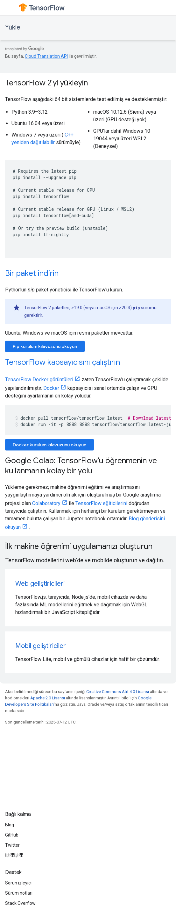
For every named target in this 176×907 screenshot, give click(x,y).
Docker (51, 388)
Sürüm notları (18, 893)
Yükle (12, 27)
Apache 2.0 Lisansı (47, 698)
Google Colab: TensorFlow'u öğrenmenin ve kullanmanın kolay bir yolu (81, 466)
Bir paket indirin (32, 273)
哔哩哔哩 (14, 855)
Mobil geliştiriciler (40, 646)
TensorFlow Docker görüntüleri (39, 380)
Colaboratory (46, 503)
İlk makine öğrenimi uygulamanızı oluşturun (78, 546)
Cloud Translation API (46, 56)
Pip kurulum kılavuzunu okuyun (45, 346)
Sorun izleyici (18, 882)
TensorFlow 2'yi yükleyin (46, 83)
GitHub (11, 834)
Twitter (12, 845)
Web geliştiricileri (40, 584)
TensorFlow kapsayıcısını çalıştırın (62, 362)
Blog (9, 824)
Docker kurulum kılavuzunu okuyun (49, 445)
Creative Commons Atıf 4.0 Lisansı (117, 691)
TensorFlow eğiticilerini (101, 503)
